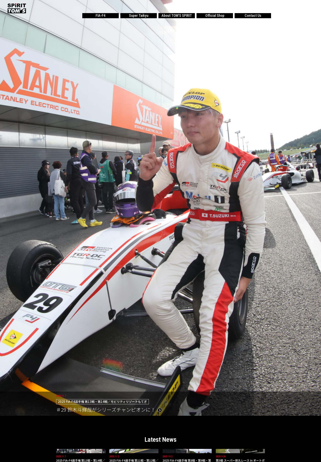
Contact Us (253, 15)
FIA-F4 (100, 15)
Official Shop (214, 15)
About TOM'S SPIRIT (177, 15)
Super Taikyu (138, 15)
